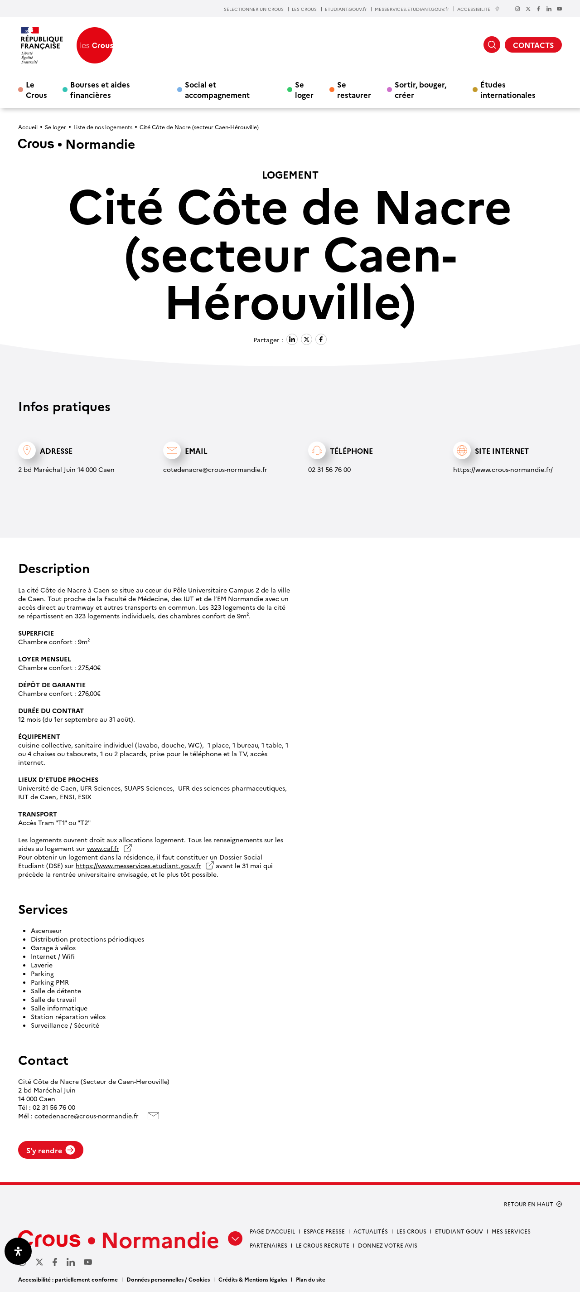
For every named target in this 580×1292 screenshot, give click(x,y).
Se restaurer (354, 89)
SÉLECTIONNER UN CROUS (254, 9)
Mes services (511, 1231)
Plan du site (310, 1279)
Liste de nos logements (102, 127)
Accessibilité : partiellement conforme (68, 1279)
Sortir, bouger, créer (420, 89)
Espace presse (324, 1231)
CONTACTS (533, 45)
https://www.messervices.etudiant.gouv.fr (138, 865)
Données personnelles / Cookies (168, 1279)
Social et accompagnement (217, 89)
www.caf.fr (103, 848)
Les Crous (411, 1231)
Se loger (304, 89)
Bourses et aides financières (100, 89)
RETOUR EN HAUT (528, 1204)
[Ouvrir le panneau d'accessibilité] (18, 1251)
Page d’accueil (272, 1231)
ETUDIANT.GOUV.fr (346, 9)
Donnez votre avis (387, 1245)
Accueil (28, 127)
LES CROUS (304, 9)
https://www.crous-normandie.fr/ (503, 469)
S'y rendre (50, 1150)
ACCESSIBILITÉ (478, 8)
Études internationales (508, 89)
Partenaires (268, 1245)
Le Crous (36, 89)
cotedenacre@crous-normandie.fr (215, 469)
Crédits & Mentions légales (252, 1279)
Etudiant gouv (459, 1231)
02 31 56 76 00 (329, 469)
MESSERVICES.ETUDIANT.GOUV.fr (412, 9)
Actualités (370, 1231)
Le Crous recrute (322, 1245)
